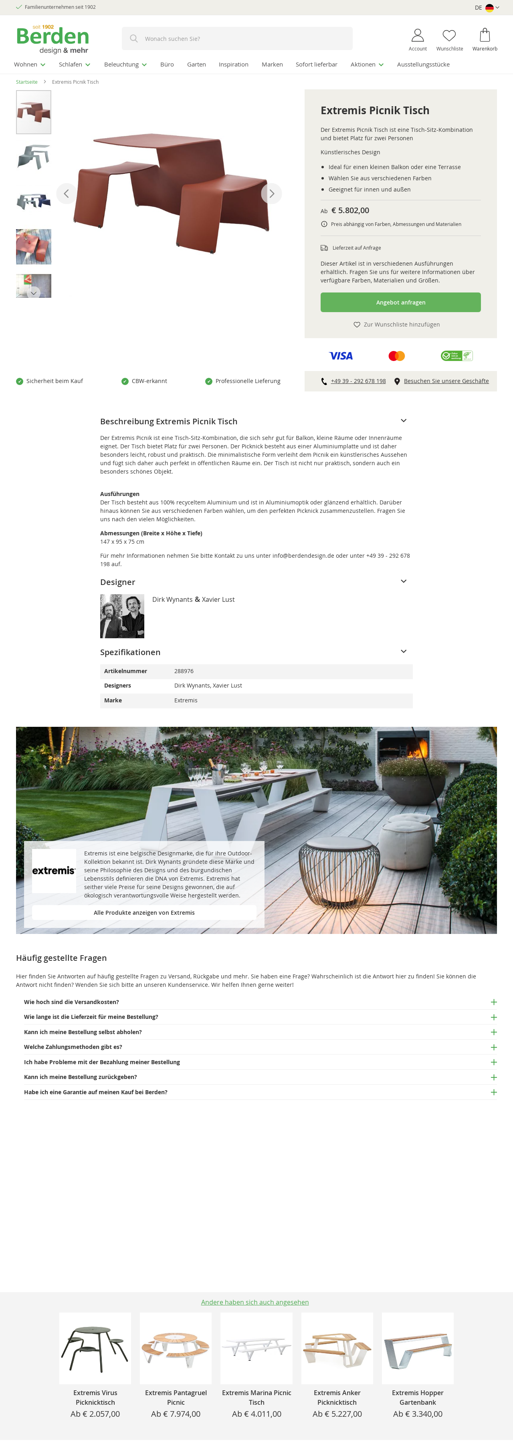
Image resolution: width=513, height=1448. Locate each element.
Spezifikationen (130, 650)
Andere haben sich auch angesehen (255, 1302)
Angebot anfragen (401, 301)
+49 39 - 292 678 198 (358, 379)
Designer (117, 580)
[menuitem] (31, 64)
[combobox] (237, 38)
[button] (487, 7)
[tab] (256, 420)
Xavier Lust (218, 598)
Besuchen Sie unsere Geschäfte (446, 379)
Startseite (27, 80)
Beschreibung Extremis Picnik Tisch (169, 420)
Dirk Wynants (172, 598)
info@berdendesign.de (303, 554)
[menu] (256, 64)
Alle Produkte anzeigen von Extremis (144, 911)
